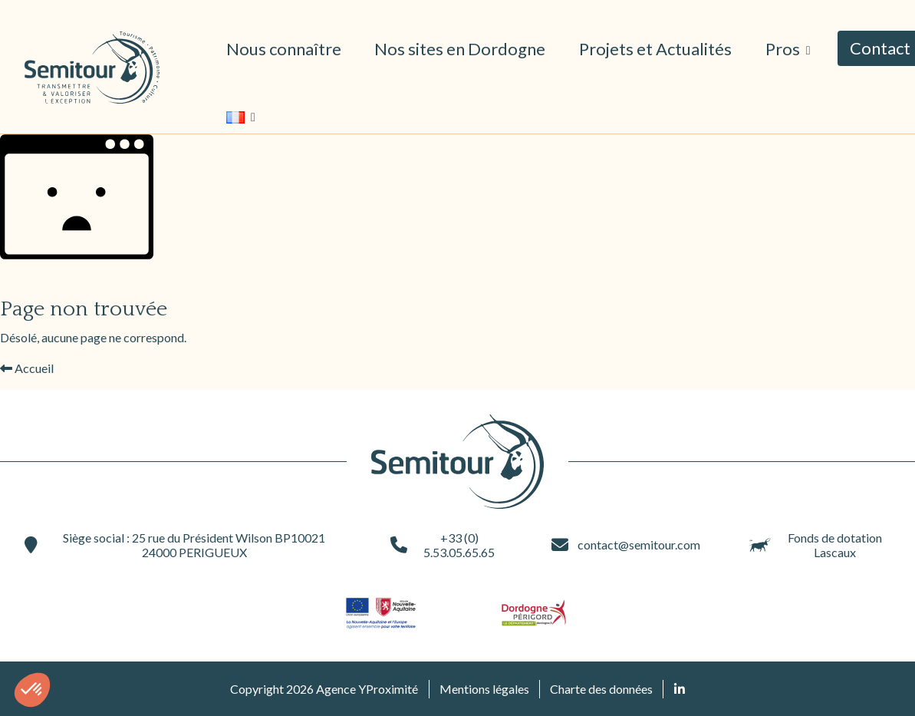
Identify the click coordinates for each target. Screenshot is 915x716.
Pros (784, 48)
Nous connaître (283, 48)
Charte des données (601, 688)
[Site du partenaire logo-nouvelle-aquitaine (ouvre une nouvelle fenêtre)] (381, 612)
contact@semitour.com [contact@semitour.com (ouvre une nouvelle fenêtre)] (625, 544)
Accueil (27, 368)
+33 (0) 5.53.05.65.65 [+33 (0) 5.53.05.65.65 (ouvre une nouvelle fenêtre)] (442, 544)
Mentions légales (484, 688)
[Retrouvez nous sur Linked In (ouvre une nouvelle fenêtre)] (679, 689)
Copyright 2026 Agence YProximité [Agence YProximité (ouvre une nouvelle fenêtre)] (324, 688)
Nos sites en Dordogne (459, 48)
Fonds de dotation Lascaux (816, 544)
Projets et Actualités (655, 48)
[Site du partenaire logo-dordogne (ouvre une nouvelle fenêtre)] (534, 612)
